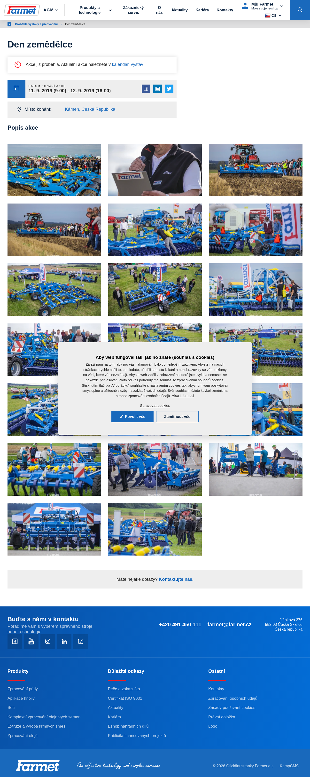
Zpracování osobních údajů (232, 698)
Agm (49, 10)
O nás (159, 10)
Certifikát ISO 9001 (125, 698)
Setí (11, 707)
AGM (47, 24)
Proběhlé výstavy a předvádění (79, 24)
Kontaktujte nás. (176, 579)
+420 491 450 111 (180, 624)
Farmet (32, 24)
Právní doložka (221, 717)
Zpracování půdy (23, 689)
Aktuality (179, 10)
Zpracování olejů (23, 735)
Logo (212, 726)
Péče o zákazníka (124, 689)
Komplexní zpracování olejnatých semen (44, 717)
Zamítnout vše (177, 417)
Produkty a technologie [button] (90, 10)
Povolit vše (132, 417)
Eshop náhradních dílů (128, 726)
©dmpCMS (289, 766)
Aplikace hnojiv (21, 698)
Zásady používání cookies (231, 707)
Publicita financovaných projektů (137, 735)
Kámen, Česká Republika (90, 109)
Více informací (183, 396)
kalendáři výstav (127, 64)
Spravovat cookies (155, 405)
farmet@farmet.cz (230, 624)
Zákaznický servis (133, 10)
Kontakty (225, 10)
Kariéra (202, 10)
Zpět (13, 24)
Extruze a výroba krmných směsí (37, 726)
